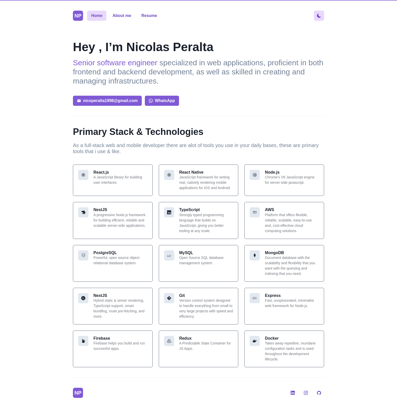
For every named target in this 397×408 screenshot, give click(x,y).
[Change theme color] (319, 16)
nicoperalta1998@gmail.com (107, 100)
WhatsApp (162, 100)
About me (121, 15)
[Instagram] (306, 393)
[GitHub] (319, 393)
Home (96, 15)
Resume (149, 15)
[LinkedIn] (293, 393)
